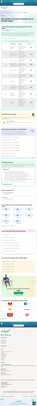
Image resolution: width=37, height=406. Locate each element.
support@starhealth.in (8, 198)
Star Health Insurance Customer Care (18, 242)
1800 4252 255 (7, 194)
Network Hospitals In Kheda (18, 269)
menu (35, 8)
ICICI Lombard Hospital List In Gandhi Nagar (18, 145)
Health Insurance (7, 12)
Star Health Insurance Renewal (18, 240)
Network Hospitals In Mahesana (18, 266)
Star (13, 12)
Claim (2, 350)
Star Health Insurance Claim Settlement (18, 248)
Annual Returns (3, 355)
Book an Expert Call (18, 293)
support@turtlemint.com (6, 370)
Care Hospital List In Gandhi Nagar (18, 139)
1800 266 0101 (4, 373)
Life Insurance (3, 343)
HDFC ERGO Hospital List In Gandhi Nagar (18, 150)
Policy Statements (25, 396)
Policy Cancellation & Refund (6, 351)
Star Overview (18, 234)
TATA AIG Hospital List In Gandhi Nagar (18, 137)
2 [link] (19, 108)
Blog (2, 349)
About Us (2, 348)
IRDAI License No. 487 (4, 382)
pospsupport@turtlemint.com (7, 374)
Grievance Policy (4, 356)
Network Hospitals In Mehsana (18, 271)
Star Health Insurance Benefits (18, 250)
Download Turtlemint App (18, 3)
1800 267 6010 (4, 369)
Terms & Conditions (33, 396)
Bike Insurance (3, 341)
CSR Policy (3, 357)
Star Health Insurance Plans (18, 237)
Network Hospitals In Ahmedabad (18, 261)
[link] (15, 109)
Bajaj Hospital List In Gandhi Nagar (18, 155)
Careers (2, 352)
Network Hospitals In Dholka (18, 263)
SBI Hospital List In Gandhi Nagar (18, 153)
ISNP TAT (2, 358)
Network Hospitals (18, 12)
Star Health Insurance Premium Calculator (18, 245)
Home (2, 12)
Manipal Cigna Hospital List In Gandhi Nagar (18, 147)
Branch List (3, 359)
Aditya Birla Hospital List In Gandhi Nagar (18, 142)
